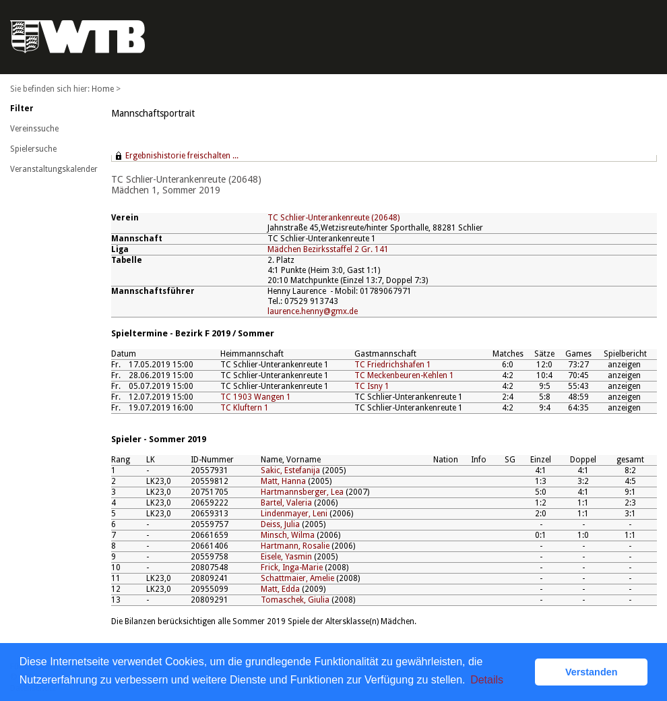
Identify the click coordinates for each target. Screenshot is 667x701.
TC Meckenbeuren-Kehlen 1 (404, 375)
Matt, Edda (280, 589)
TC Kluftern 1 (244, 408)
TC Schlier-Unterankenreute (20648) (333, 217)
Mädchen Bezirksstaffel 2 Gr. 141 (328, 249)
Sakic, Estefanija (290, 470)
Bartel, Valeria (286, 503)
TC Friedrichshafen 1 (392, 364)
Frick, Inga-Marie (292, 567)
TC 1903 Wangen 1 (255, 397)
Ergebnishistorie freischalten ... (182, 155)
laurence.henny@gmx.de (312, 311)
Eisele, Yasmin (286, 556)
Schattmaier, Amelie (297, 578)
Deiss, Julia (280, 524)
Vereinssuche (34, 128)
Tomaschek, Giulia (295, 600)
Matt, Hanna (283, 481)
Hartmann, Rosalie (295, 546)
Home (103, 89)
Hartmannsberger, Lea (302, 492)
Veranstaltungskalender (54, 169)
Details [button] (486, 679)
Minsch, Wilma (288, 535)
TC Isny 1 (371, 386)
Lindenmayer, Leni (294, 513)
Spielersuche (33, 149)
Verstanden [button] (591, 672)
